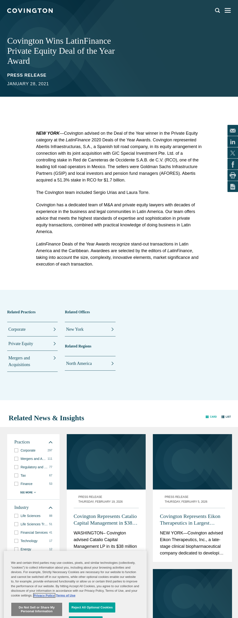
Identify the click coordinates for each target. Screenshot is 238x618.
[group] (33, 450)
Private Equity (20, 343)
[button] (211, 416)
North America (79, 363)
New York (74, 329)
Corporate (17, 329)
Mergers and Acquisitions (19, 361)
